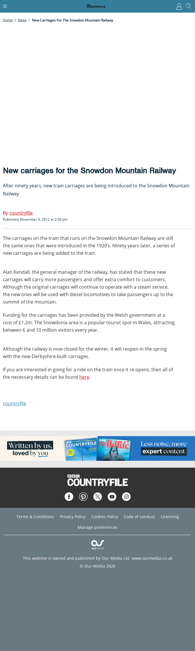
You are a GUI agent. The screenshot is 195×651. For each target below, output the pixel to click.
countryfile (14, 403)
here (84, 377)
